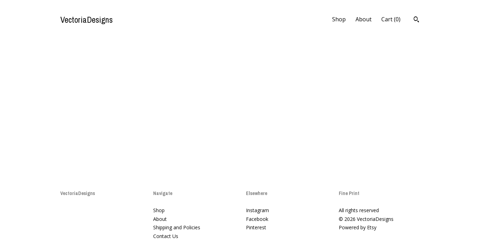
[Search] (416, 20)
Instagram (257, 210)
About (363, 19)
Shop (339, 19)
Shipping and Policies (176, 227)
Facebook (257, 219)
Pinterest (256, 227)
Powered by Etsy (357, 227)
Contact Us (165, 236)
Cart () (391, 19)
